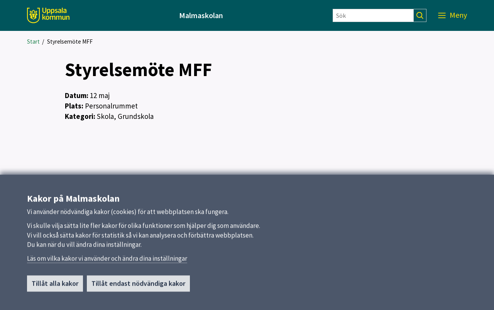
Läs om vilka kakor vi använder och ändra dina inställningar (107, 261)
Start (33, 41)
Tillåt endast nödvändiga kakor (138, 286)
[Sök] (373, 15)
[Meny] (452, 15)
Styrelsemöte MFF (70, 41)
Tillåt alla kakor (55, 286)
